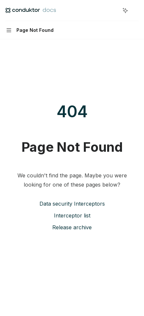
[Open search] (113, 10)
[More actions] (135, 10)
